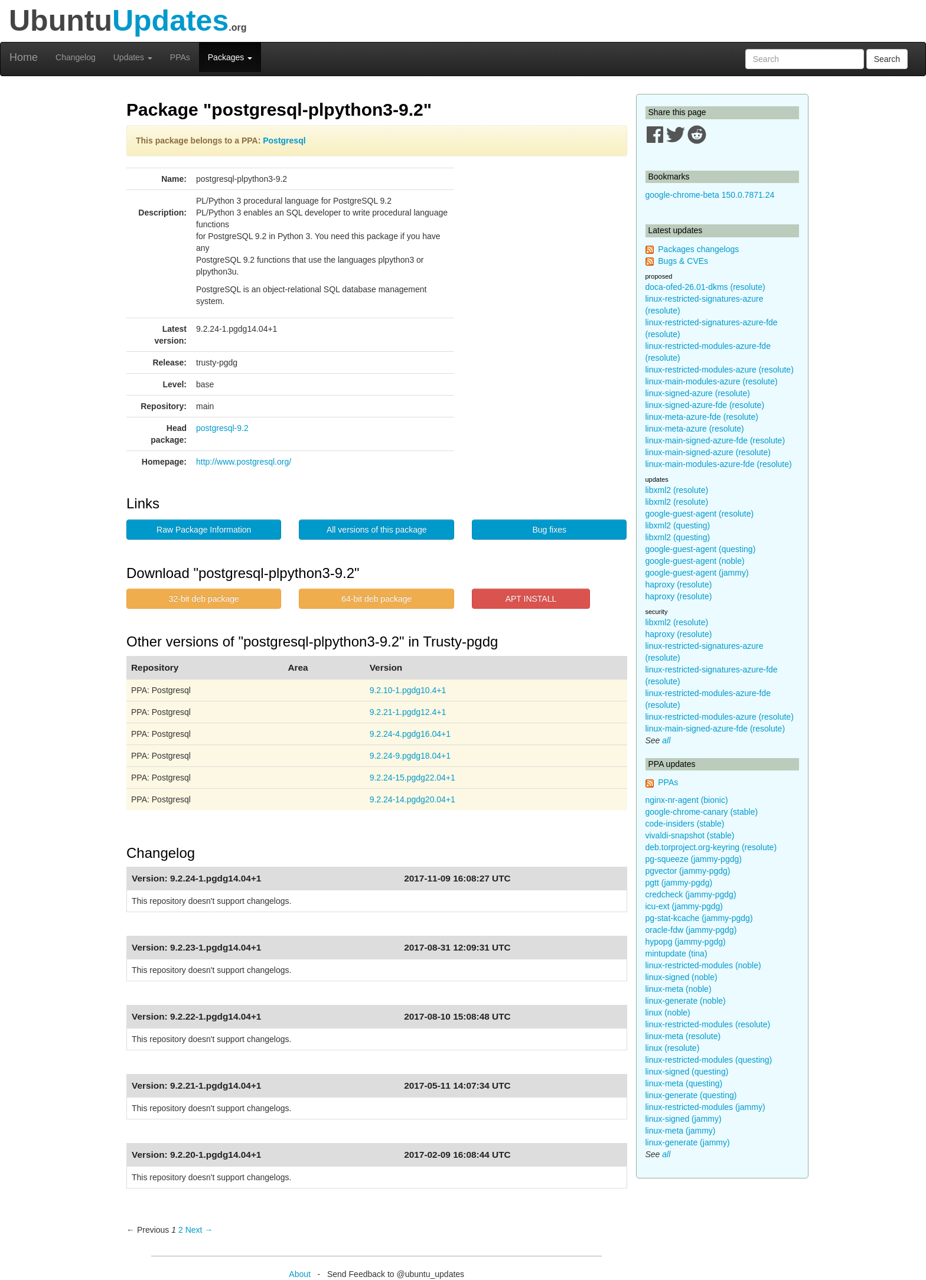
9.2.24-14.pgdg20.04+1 (412, 799)
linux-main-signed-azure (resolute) (708, 452)
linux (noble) (667, 1012)
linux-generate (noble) (685, 1000)
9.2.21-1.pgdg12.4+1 (408, 712)
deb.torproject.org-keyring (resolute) (711, 847)
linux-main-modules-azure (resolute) (711, 381)
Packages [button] (230, 57)
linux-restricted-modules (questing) (708, 1060)
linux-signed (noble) (681, 977)
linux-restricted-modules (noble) (703, 965)
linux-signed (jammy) (683, 1119)
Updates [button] (132, 57)
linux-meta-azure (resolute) (694, 428)
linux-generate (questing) (691, 1095)
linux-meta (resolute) (683, 1036)
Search (887, 59)
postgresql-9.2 (222, 428)
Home (23, 57)
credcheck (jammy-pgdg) (690, 894)
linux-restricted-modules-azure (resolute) (719, 369)
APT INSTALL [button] (531, 598)
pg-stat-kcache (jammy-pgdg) (699, 918)
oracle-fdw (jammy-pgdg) (691, 930)
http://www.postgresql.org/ (243, 461)
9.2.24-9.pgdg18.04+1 (410, 755)
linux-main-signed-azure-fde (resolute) (715, 440)
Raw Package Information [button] (203, 529)
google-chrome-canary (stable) (701, 812)
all (666, 740)
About (300, 1274)
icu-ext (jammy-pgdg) (684, 906)
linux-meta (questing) (684, 1083)
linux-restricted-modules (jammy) (705, 1107)
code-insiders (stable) (685, 823)
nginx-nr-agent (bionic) (686, 800)
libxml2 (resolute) (677, 490)
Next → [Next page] (199, 1230)
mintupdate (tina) (676, 953)
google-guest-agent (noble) (695, 561)
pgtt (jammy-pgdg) (679, 882)
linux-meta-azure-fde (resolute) (701, 417)
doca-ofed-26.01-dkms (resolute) (705, 287)
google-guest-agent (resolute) (699, 513)
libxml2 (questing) (677, 525)
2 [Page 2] (180, 1230)
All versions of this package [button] (377, 529)
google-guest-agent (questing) (700, 549)
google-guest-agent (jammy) (697, 572)
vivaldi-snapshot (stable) (690, 835)
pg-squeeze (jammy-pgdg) (693, 859)
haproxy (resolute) (678, 584)
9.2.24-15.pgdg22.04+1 (412, 777)
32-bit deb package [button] (204, 598)
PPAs (180, 57)
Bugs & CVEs (683, 261)
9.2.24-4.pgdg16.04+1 (410, 734)
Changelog (76, 57)
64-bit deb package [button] (376, 598)
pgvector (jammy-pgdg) (688, 871)
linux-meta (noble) (678, 989)
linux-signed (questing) (687, 1071)
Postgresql (284, 140)
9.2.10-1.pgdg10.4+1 (408, 690)
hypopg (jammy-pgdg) (685, 941)
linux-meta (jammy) (680, 1130)
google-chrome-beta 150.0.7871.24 (710, 195)
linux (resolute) (672, 1048)
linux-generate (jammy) (687, 1142)
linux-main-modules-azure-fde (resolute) (718, 464)
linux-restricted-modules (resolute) (708, 1024)
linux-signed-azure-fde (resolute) (705, 405)
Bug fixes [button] (549, 529)
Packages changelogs (698, 249)
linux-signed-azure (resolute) (697, 393)
